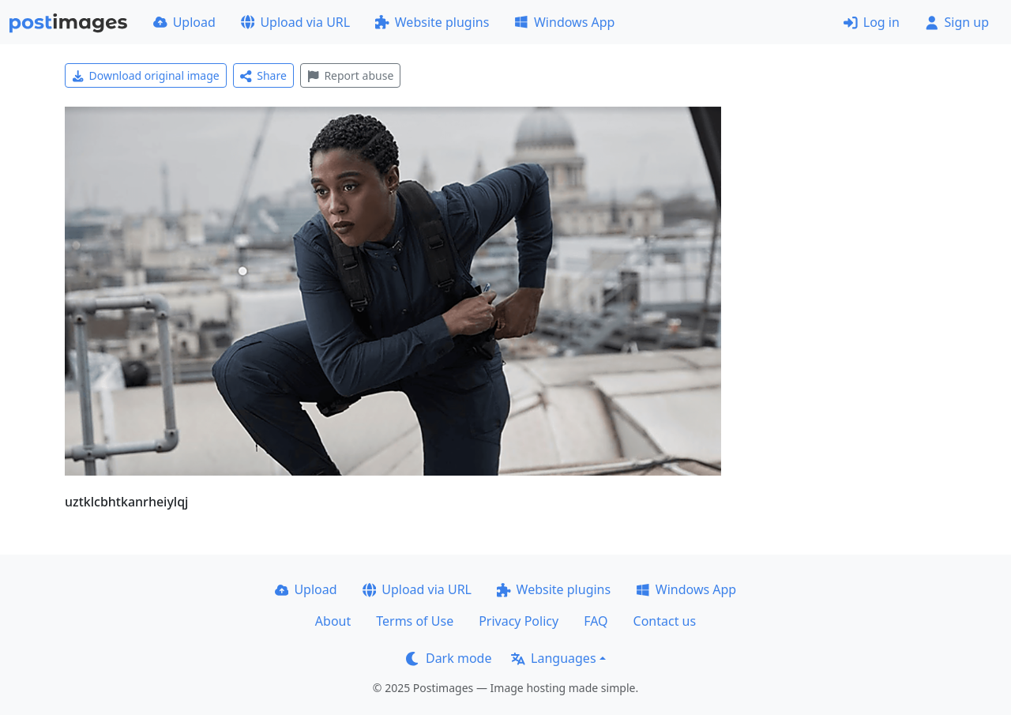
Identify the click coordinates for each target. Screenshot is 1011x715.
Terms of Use (414, 621)
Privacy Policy (518, 621)
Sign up (957, 22)
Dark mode (448, 658)
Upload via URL (295, 22)
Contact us (665, 621)
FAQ (595, 621)
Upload (184, 22)
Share (263, 75)
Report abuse (350, 75)
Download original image (146, 75)
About (333, 621)
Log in (872, 22)
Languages (553, 658)
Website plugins (432, 22)
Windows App (564, 22)
